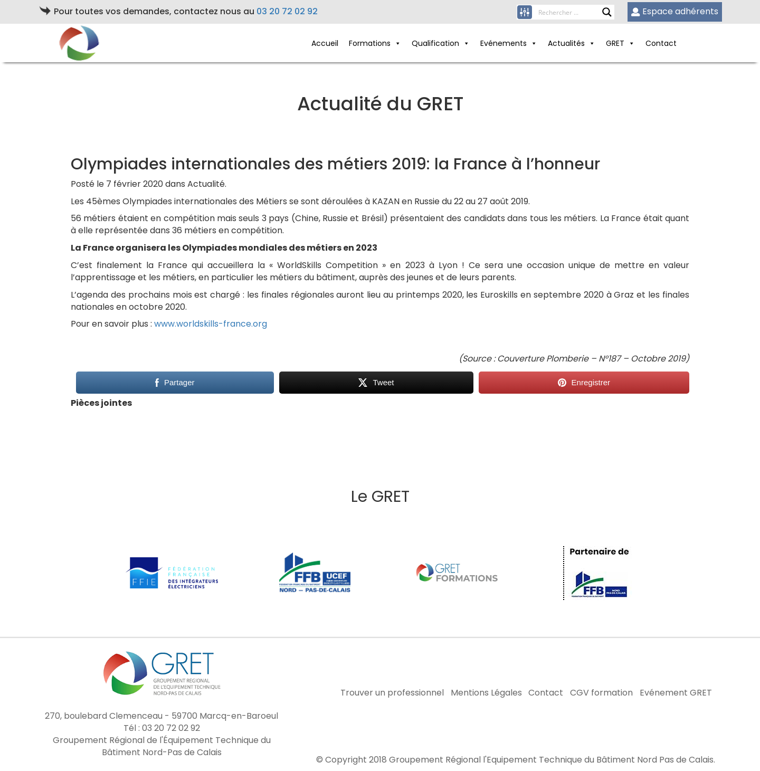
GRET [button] (615, 43)
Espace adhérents (674, 11)
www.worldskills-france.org (210, 324)
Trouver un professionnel (392, 693)
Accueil (324, 43)
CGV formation (601, 693)
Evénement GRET (676, 693)
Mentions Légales (486, 693)
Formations (370, 43)
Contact (661, 43)
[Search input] (570, 12)
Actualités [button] (566, 43)
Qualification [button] (435, 43)
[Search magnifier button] (607, 12)
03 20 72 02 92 (287, 11)
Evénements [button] (503, 43)
